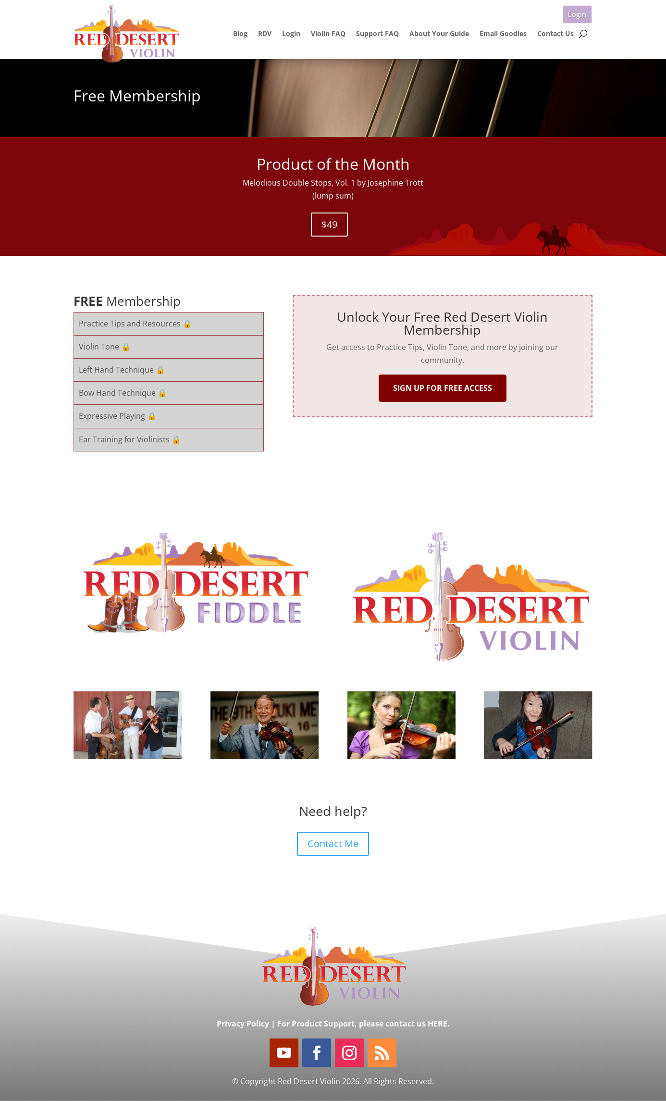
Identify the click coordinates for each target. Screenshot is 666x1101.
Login (577, 14)
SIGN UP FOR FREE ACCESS (442, 388)
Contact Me (333, 843)
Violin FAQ (328, 33)
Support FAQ (377, 33)
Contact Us (555, 33)
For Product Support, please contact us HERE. (363, 1023)
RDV (264, 33)
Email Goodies (503, 33)
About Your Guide (439, 33)
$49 (329, 224)
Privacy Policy (243, 1023)
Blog (240, 33)
